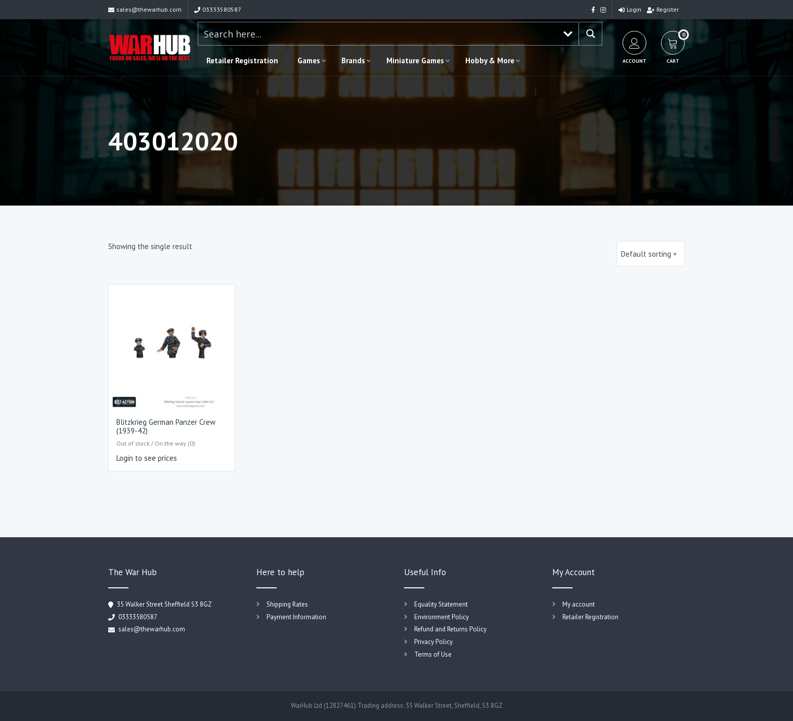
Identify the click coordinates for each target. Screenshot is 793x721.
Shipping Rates (287, 604)
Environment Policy (441, 617)
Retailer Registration (242, 60)
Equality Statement (441, 604)
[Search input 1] (378, 34)
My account (578, 604)
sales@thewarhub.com (145, 9)
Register (663, 9)
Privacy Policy (433, 641)
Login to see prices (146, 458)
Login (630, 9)
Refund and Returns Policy (450, 629)
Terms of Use (433, 654)
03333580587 (217, 9)
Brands (353, 60)
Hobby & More (489, 60)
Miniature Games (415, 60)
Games (308, 60)
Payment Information (296, 617)
